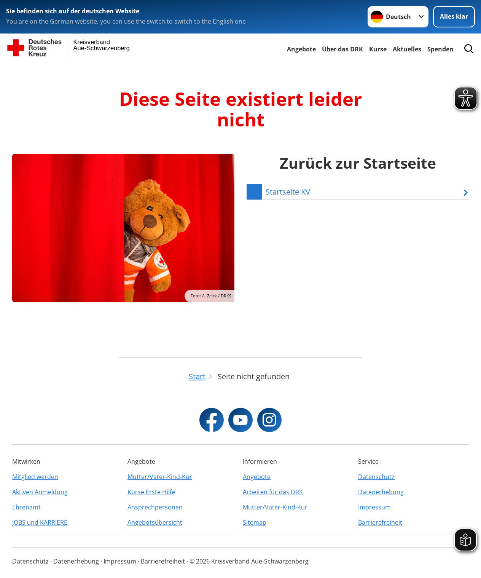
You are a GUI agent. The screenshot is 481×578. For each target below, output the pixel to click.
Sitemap (254, 522)
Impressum (374, 507)
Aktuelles (407, 49)
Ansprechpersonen (155, 507)
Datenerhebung (381, 492)
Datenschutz (376, 477)
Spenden (440, 49)
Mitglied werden (35, 477)
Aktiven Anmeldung (40, 492)
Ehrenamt (26, 507)
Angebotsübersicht (154, 522)
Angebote (301, 49)
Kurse (378, 49)
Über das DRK (342, 49)
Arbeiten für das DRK (273, 492)
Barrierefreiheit (380, 522)
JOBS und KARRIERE (39, 522)
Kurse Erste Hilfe (151, 492)
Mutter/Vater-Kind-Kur (159, 477)
